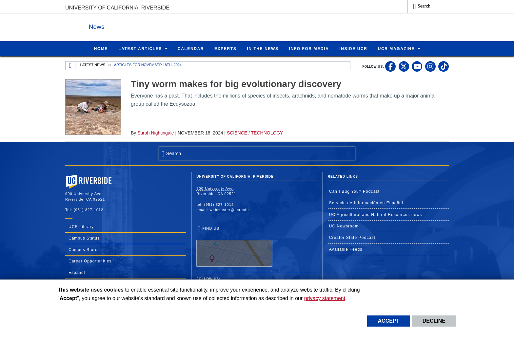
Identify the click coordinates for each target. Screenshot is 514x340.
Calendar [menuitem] (191, 48)
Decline (434, 321)
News (137, 25)
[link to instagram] (430, 66)
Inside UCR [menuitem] (353, 48)
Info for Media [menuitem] (309, 48)
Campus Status (84, 238)
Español (77, 272)
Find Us (234, 246)
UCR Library (81, 226)
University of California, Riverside (117, 7)
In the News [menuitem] (262, 48)
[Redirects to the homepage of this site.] (70, 65)
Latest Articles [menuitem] (140, 48)
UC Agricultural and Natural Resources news (375, 214)
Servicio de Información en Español (366, 202)
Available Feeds (346, 249)
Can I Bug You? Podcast (354, 191)
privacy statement (324, 298)
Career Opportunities (90, 261)
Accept (389, 321)
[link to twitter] (404, 66)
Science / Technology (255, 132)
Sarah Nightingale (155, 132)
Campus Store (83, 249)
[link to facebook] (390, 66)
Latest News (93, 64)
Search (424, 6)
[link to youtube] (417, 66)
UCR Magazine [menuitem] (396, 48)
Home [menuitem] (101, 48)
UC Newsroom (344, 226)
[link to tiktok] (443, 66)
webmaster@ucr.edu (229, 209)
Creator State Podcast (352, 237)
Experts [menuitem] (225, 48)
